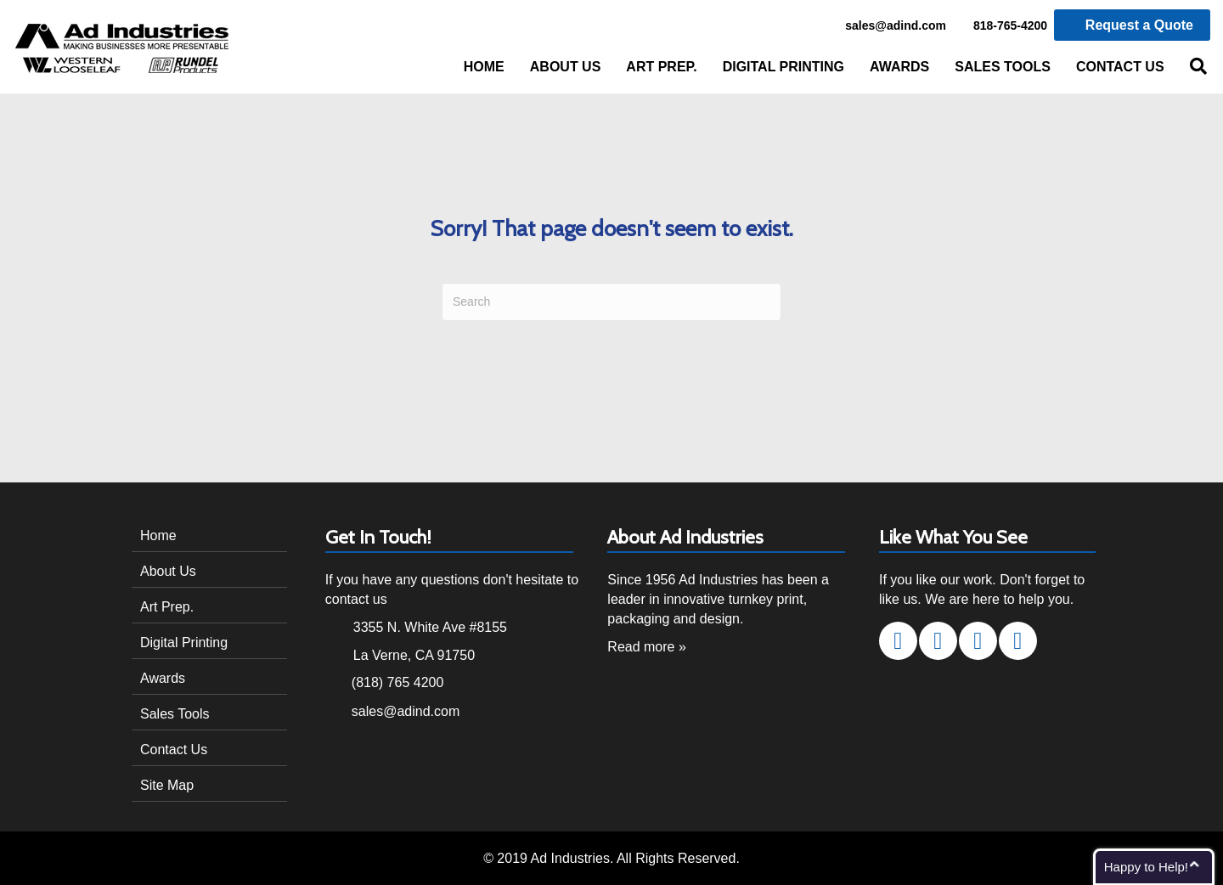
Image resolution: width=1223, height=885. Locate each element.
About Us (565, 66)
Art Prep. (661, 66)
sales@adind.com (886, 26)
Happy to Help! (1146, 867)
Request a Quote (1132, 25)
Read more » (646, 647)
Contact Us (1120, 66)
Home (484, 66)
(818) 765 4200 (398, 682)
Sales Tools (1003, 66)
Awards (899, 66)
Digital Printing (783, 66)
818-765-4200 (1001, 26)
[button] (898, 641)
